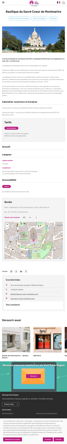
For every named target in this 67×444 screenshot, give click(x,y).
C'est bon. (59, 439)
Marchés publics (7, 413)
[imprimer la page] (11, 271)
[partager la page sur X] (26, 271)
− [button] (7, 227)
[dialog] (33, 431)
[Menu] (3, 2)
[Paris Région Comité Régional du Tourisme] (34, 2)
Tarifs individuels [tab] (11, 128)
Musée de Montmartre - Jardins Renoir (15, 357)
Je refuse (48, 439)
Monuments (34, 5)
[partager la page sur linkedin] (21, 271)
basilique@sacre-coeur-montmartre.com (24, 294)
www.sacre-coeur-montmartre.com (23, 298)
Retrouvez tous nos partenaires (46, 413)
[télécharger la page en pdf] (16, 271)
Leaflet (60, 258)
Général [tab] (6, 186)
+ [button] (7, 224)
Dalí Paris (37, 356)
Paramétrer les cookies (12, 439)
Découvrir (33, 376)
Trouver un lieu (9, 404)
